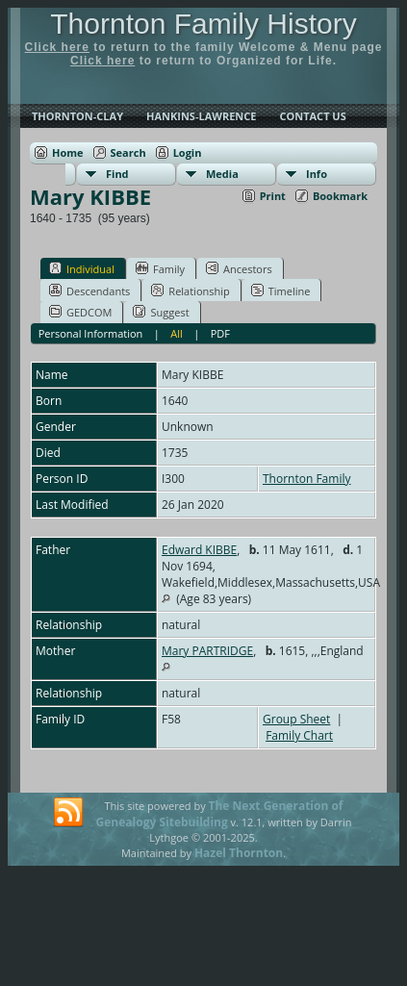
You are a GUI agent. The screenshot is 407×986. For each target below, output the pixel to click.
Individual (81, 268)
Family (160, 268)
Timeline (281, 290)
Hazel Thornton (238, 853)
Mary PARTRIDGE (207, 651)
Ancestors (239, 268)
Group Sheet (296, 719)
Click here (57, 47)
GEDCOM (80, 311)
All (176, 333)
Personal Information (90, 333)
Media (222, 173)
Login (187, 152)
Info (316, 173)
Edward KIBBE (199, 550)
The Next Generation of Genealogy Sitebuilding (219, 813)
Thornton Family (306, 478)
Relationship (190, 290)
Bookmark (340, 196)
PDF (220, 333)
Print (273, 196)
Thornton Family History (203, 23)
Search (128, 152)
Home (68, 152)
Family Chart (299, 735)
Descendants (89, 290)
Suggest (161, 311)
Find (117, 173)
